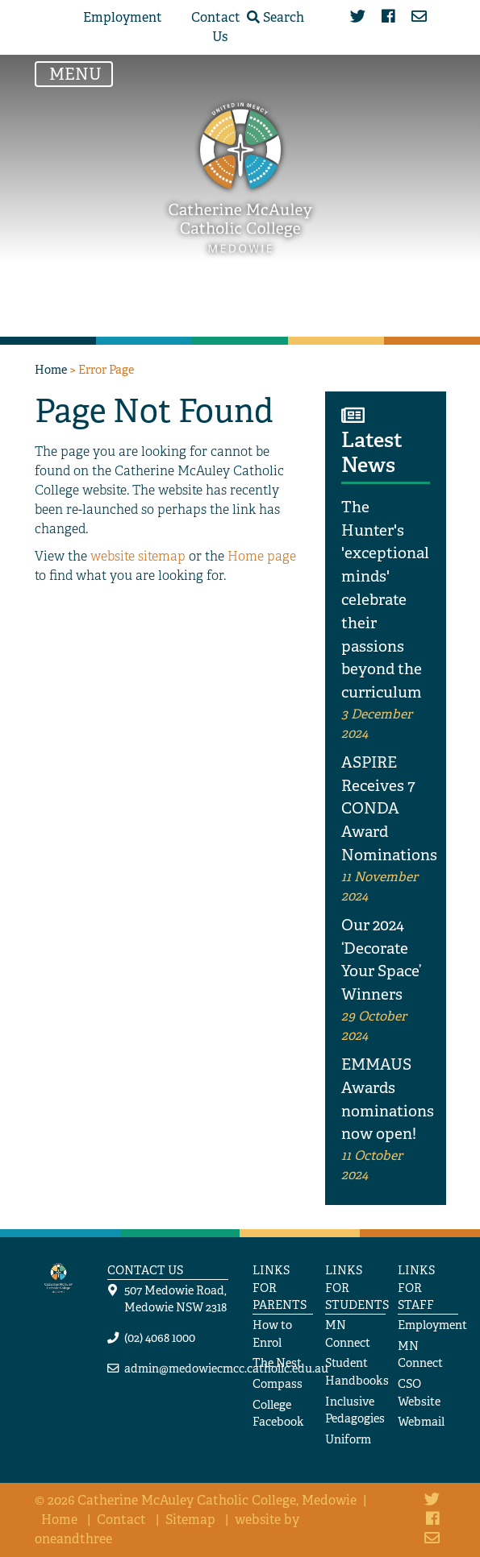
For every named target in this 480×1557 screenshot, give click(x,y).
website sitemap (138, 556)
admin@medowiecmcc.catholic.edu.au (226, 1368)
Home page (261, 556)
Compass (278, 1383)
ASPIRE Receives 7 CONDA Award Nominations (389, 808)
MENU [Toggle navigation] (79, 74)
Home (51, 369)
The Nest (277, 1362)
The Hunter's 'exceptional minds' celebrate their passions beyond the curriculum (385, 599)
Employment (122, 17)
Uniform (348, 1439)
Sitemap (190, 1519)
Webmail (421, 1421)
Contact (121, 1519)
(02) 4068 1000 (159, 1337)
